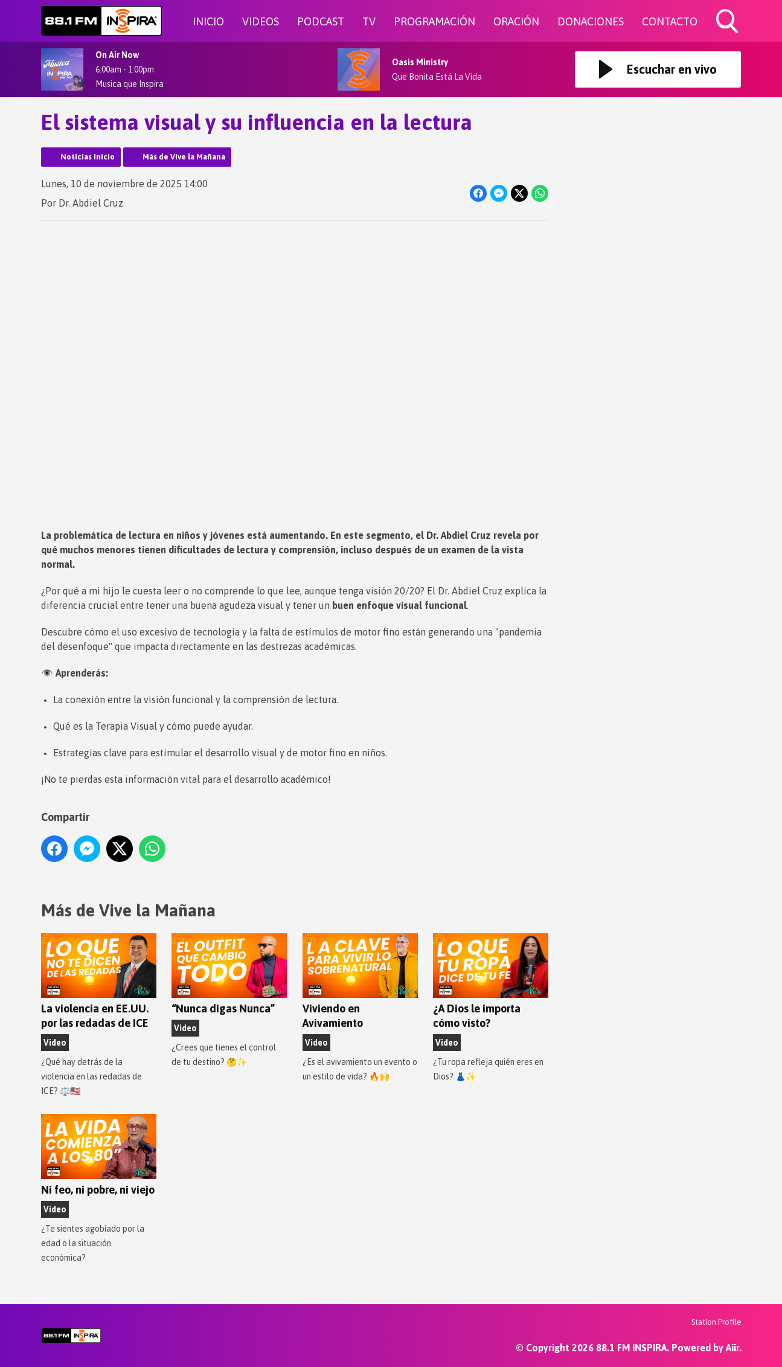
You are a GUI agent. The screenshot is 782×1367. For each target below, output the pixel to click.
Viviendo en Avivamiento (359, 981)
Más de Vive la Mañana (184, 156)
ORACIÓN (516, 21)
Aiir (732, 1347)
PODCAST (320, 21)
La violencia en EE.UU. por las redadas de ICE (98, 981)
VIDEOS (260, 21)
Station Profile (716, 1322)
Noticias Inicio (87, 156)
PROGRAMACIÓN (434, 21)
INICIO (208, 21)
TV (369, 21)
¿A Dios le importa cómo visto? (490, 981)
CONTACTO (669, 21)
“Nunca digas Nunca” (229, 974)
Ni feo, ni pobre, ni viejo (98, 1155)
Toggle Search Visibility (728, 22)
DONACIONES (590, 21)
